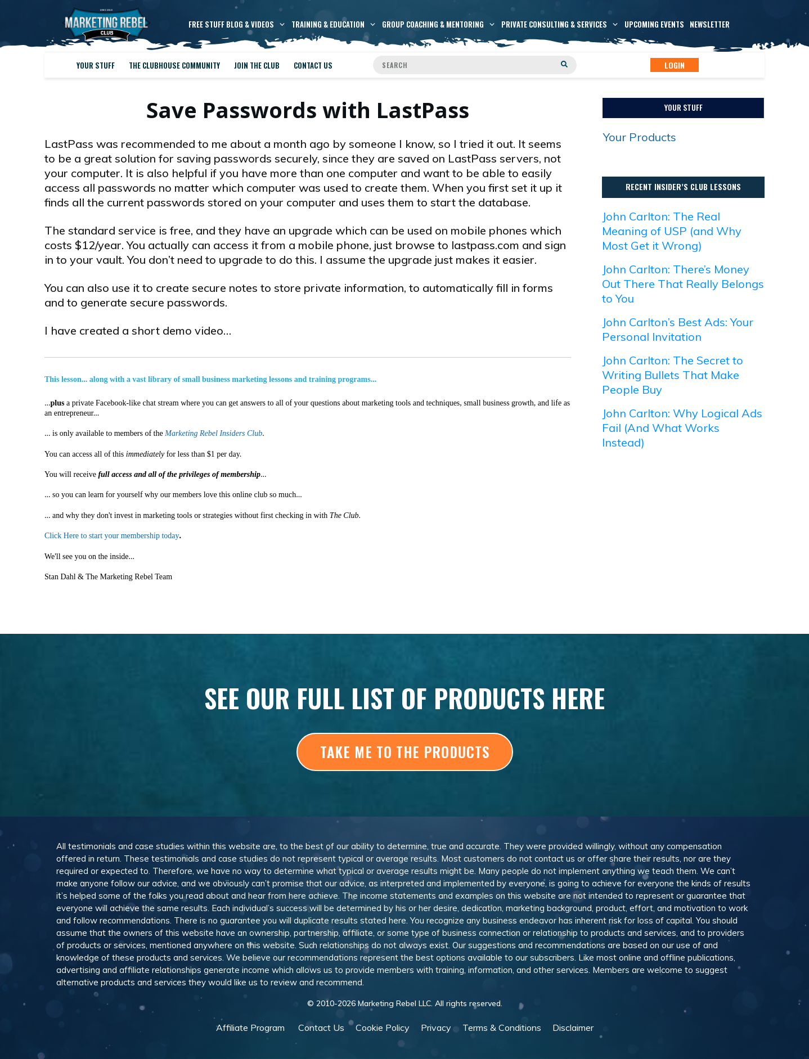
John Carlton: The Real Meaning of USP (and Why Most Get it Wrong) (671, 231)
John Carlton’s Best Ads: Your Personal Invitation (677, 329)
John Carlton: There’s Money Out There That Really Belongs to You (683, 283)
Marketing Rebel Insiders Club (213, 433)
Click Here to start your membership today (111, 535)
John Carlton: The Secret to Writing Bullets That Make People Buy (672, 374)
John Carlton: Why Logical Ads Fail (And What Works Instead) (682, 427)
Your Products (639, 137)
